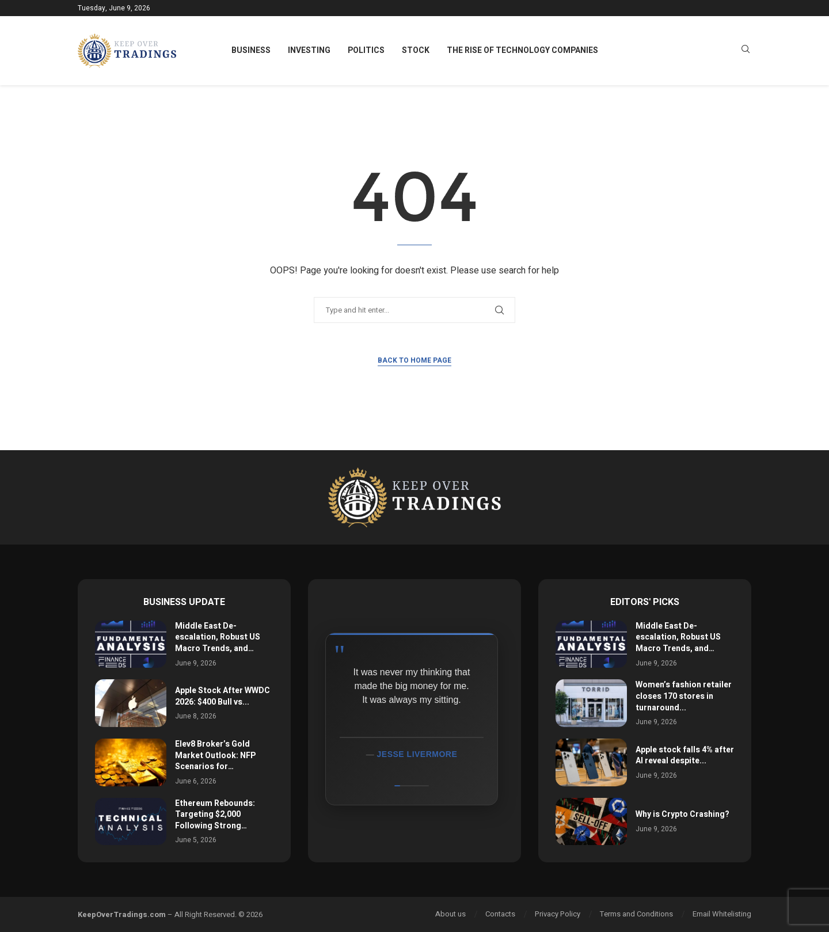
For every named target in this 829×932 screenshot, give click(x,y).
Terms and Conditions (636, 913)
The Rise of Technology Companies (522, 50)
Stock (415, 50)
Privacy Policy (557, 913)
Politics (366, 50)
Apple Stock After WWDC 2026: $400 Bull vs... (222, 696)
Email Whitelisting (722, 913)
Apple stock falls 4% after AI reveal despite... (685, 755)
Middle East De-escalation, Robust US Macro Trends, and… (217, 637)
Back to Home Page (414, 360)
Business (251, 50)
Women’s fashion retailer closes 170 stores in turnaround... (684, 696)
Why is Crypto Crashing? (682, 814)
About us (450, 913)
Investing (309, 50)
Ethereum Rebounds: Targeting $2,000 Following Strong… (215, 814)
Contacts (500, 913)
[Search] (745, 51)
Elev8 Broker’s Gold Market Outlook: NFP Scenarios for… (215, 755)
